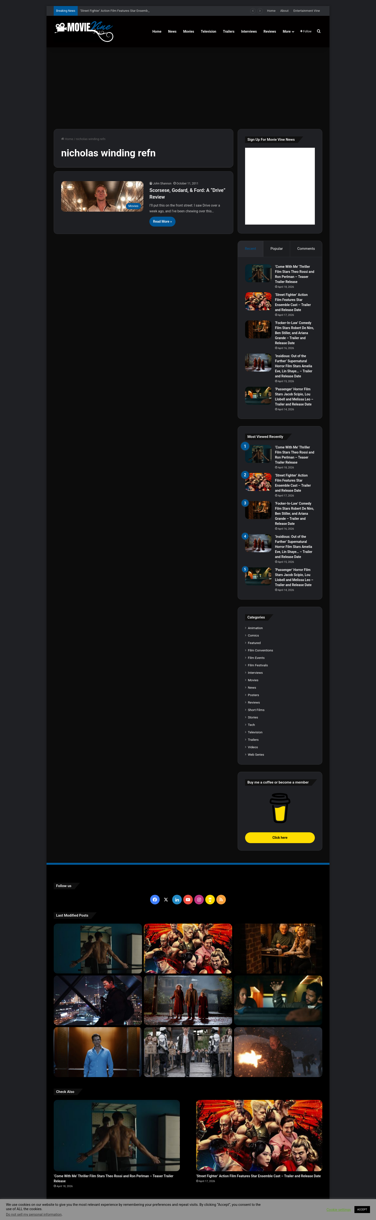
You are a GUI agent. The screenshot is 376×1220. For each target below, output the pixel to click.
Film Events (256, 658)
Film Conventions (260, 650)
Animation (255, 628)
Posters (253, 695)
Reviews (270, 31)
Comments (306, 248)
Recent (250, 248)
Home (271, 10)
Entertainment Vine (306, 10)
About (284, 10)
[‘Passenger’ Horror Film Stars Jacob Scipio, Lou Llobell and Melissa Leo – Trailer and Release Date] (258, 396)
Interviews (249, 31)
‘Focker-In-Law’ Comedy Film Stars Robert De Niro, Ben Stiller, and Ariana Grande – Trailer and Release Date (294, 333)
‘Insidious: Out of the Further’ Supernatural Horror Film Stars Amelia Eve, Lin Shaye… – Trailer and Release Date (293, 366)
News (172, 31)
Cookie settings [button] (339, 1210)
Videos (253, 747)
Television (208, 31)
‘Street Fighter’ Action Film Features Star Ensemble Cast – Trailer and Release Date (258, 1176)
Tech (251, 725)
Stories (253, 717)
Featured (254, 643)
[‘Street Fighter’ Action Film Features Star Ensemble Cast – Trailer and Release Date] (258, 301)
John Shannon (162, 183)
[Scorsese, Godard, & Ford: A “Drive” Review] (102, 196)
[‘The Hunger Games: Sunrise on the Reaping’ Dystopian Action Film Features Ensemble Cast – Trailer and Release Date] (188, 1052)
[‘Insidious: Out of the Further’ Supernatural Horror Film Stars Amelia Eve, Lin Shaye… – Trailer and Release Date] (258, 363)
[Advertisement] (188, 88)
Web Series (256, 754)
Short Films (256, 710)
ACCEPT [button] (362, 1209)
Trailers (229, 31)
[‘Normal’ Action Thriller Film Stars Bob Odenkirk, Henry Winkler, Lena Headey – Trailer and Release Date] (278, 1052)
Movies (188, 31)
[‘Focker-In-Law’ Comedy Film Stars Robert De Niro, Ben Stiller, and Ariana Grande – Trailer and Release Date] (258, 329)
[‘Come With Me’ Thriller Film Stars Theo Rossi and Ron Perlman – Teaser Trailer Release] (258, 273)
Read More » (162, 221)
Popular (276, 248)
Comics (253, 635)
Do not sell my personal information (34, 1214)
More (287, 31)
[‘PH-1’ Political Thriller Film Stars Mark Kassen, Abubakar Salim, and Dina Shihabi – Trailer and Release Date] (98, 1052)
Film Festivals (258, 665)
